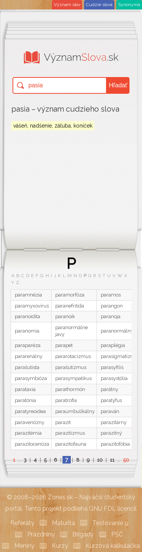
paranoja (110, 316)
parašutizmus (70, 367)
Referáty (22, 523)
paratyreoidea (30, 411)
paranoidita (27, 316)
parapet (64, 345)
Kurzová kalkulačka (113, 545)
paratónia (25, 400)
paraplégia (113, 345)
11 (112, 460)
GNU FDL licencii (112, 508)
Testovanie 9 (110, 523)
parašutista (27, 367)
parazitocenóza (32, 444)
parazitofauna (70, 444)
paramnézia (28, 295)
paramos (111, 295)
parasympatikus (73, 378)
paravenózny (29, 422)
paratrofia (66, 400)
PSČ (117, 534)
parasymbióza (31, 378)
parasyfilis (112, 367)
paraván (110, 411)
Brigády (83, 534)
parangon (112, 306)
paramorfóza (69, 295)
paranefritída (69, 306)
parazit (63, 422)
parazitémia (28, 433)
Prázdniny (41, 534)
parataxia (25, 389)
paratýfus (111, 400)
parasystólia (114, 378)
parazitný (111, 433)
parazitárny (113, 422)
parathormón (70, 389)
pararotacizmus (73, 356)
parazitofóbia (115, 444)
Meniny (24, 545)
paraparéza (28, 345)
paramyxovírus (32, 306)
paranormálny (117, 331)
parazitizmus (70, 433)
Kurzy (60, 545)
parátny (109, 389)
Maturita (63, 523)
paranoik (65, 316)
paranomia (27, 331)
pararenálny (28, 356)
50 (126, 460)
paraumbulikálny (75, 411)
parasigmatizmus (120, 356)
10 (100, 460)
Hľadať (118, 85)
